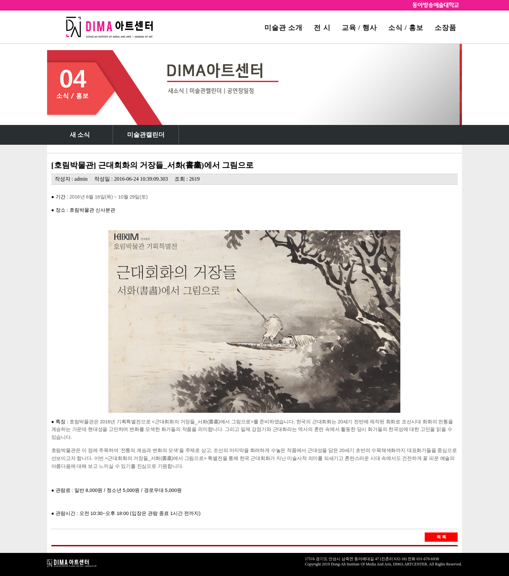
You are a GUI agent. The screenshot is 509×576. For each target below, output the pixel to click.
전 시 (322, 27)
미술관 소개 (283, 27)
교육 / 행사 (359, 27)
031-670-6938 (427, 559)
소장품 (445, 27)
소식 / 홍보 (405, 27)
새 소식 (80, 134)
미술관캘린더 (146, 134)
